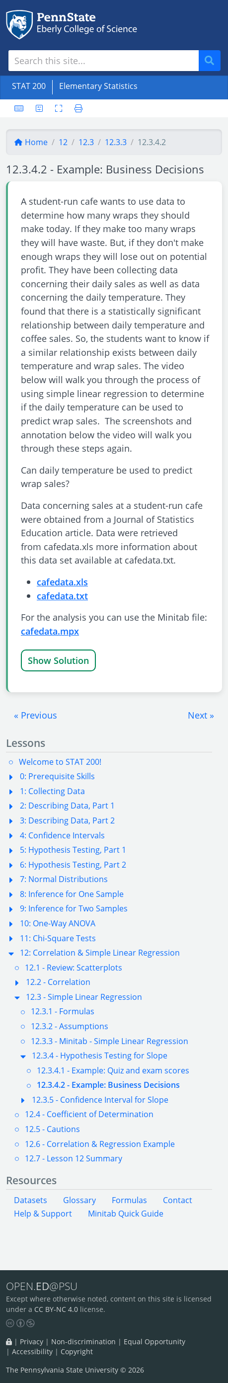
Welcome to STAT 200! (60, 761)
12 (63, 142)
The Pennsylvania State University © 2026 (75, 1370)
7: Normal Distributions (64, 879)
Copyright (77, 1351)
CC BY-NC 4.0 (56, 1309)
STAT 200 (29, 86)
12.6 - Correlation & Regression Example (100, 1144)
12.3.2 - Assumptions (69, 1026)
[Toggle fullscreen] (58, 108)
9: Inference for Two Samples (74, 908)
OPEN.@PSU (41, 1286)
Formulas (129, 1200)
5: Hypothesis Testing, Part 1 (73, 849)
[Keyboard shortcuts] (18, 108)
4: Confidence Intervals (62, 835)
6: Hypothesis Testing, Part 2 (73, 864)
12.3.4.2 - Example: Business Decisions (108, 1084)
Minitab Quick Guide (125, 1213)
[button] (35, 715)
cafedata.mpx (50, 631)
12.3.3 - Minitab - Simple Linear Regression (109, 1041)
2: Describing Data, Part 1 (67, 805)
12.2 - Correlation (58, 981)
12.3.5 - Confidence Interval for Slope (100, 1099)
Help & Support (43, 1213)
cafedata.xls (62, 581)
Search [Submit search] (213, 61)
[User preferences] (39, 108)
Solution (71, 660)
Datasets (30, 1200)
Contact (177, 1200)
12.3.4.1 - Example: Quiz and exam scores (113, 1070)
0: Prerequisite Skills (57, 776)
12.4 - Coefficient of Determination (89, 1114)
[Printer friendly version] (75, 108)
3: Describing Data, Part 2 (67, 820)
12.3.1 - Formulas (62, 1011)
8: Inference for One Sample (72, 894)
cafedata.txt (62, 595)
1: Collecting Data (52, 791)
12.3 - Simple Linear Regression (84, 996)
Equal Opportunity (154, 1341)
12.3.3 (116, 142)
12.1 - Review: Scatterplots (73, 967)
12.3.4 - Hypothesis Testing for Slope (99, 1055)
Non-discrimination (83, 1341)
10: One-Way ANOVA (57, 923)
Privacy (31, 1341)
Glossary (79, 1200)
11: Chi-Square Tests (58, 938)
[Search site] (103, 61)
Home (31, 142)
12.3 (86, 142)
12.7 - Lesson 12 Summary (73, 1158)
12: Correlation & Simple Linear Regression (100, 952)
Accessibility (32, 1351)
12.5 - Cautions (52, 1129)
